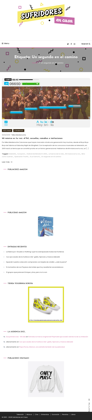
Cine (36, 414)
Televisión (20, 414)
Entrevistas (45, 414)
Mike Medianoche (19, 135)
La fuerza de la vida (56, 154)
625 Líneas (7, 130)
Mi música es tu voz (72, 154)
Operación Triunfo (21, 156)
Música (29, 414)
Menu (5, 43)
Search (85, 44)
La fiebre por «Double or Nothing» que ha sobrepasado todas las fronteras (35, 252)
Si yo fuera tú (35, 156)
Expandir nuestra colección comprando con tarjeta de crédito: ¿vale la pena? (36, 262)
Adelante (12, 154)
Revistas (65, 414)
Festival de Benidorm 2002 (37, 154)
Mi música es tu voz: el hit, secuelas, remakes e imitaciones (32, 138)
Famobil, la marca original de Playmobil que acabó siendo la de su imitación (58, 337)
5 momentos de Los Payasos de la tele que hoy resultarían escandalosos (34, 267)
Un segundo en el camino (51, 156)
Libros (73, 414)
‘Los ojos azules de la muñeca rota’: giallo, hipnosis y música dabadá (33, 257)
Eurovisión (55, 414)
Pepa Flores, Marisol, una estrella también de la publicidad (42, 347)
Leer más (7, 162)
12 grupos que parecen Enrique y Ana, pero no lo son (26, 272)
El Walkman (18, 130)
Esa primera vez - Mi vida (16, 337)
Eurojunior (21, 154)
